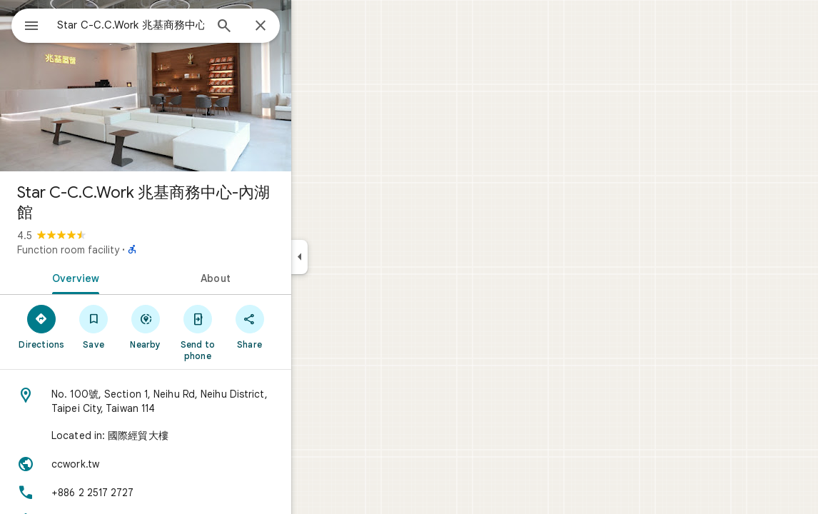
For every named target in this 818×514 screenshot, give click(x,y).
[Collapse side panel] (351, 257)
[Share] (301, 326)
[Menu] (25, 24)
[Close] (312, 26)
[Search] (275, 27)
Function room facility (120, 249)
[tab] (124, 277)
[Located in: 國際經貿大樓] (197, 435)
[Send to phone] (249, 332)
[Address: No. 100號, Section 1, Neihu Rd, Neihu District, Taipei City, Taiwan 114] (197, 401)
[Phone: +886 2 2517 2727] (197, 492)
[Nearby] (197, 326)
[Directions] (93, 326)
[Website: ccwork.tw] (197, 464)
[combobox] (168, 25)
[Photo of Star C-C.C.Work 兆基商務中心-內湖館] (197, 85)
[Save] (145, 326)
